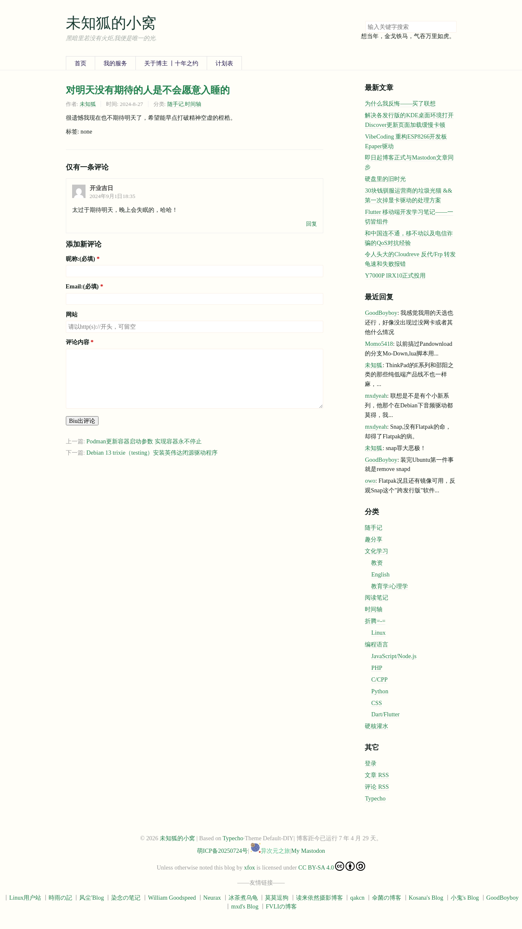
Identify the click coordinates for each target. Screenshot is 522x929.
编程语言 (376, 644)
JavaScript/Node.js (393, 656)
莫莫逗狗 (276, 897)
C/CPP (379, 679)
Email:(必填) (82, 286)
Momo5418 (379, 343)
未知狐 (88, 104)
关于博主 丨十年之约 (171, 63)
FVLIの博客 (281, 906)
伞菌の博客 (386, 897)
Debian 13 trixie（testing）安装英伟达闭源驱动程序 (152, 452)
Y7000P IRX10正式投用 (395, 275)
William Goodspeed (172, 897)
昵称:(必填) (80, 258)
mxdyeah (376, 395)
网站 (72, 314)
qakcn (357, 897)
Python (379, 691)
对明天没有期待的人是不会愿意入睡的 (148, 90)
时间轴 (193, 104)
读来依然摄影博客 (319, 897)
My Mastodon (308, 850)
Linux (378, 632)
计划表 (224, 63)
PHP (376, 667)
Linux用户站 (25, 897)
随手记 (175, 104)
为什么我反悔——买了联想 (400, 103)
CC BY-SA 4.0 (332, 866)
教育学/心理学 (389, 586)
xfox (249, 867)
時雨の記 (60, 897)
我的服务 (115, 63)
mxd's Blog (244, 906)
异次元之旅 (270, 850)
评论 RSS (377, 786)
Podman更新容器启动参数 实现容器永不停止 (144, 441)
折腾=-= (375, 621)
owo (370, 480)
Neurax (212, 897)
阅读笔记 (376, 597)
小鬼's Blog (465, 897)
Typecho (375, 798)
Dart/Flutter (385, 714)
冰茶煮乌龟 (243, 897)
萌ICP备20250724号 (222, 850)
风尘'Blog (91, 897)
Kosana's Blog (426, 897)
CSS (376, 703)
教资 (377, 562)
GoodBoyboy (381, 312)
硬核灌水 (376, 726)
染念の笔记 (125, 897)
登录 (371, 763)
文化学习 (376, 551)
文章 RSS (377, 775)
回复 (311, 224)
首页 (80, 63)
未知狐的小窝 (111, 23)
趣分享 (373, 539)
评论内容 (77, 342)
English (380, 574)
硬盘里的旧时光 (385, 178)
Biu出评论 (82, 420)
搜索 (450, 27)
